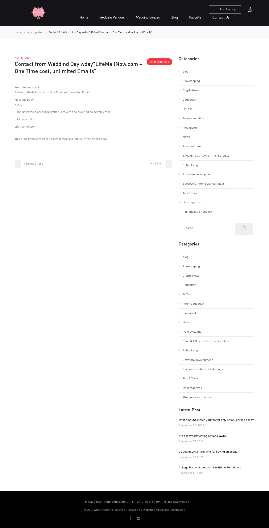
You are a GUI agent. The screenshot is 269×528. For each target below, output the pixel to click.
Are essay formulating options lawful (202, 435)
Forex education (193, 118)
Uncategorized (35, 32)
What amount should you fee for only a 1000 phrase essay (216, 419)
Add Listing (225, 9)
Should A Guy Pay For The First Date (206, 155)
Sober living (190, 165)
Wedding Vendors (112, 17)
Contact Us (220, 17)
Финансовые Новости (197, 211)
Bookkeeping (191, 81)
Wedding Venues (148, 17)
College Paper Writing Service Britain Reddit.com (210, 467)
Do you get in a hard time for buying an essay (208, 451)
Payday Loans (192, 146)
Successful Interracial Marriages (204, 183)
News (186, 137)
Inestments (190, 127)
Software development (198, 174)
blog (186, 71)
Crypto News (191, 90)
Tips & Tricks (191, 193)
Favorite (195, 17)
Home (84, 17)
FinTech (188, 109)
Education (189, 99)
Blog (174, 17)
